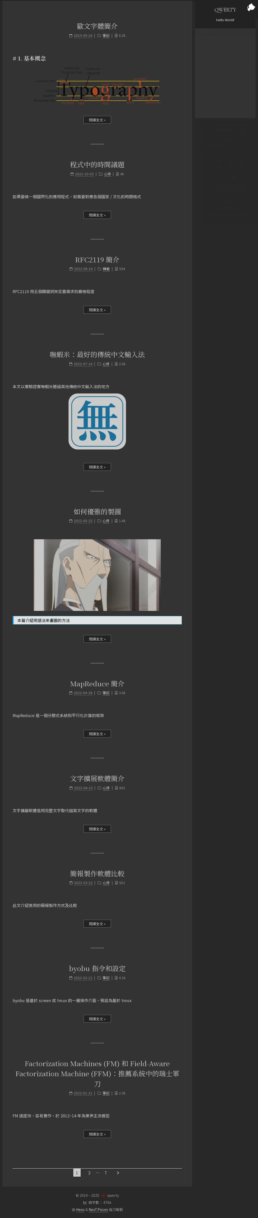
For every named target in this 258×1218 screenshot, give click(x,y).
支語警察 (209, 91)
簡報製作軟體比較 (97, 873)
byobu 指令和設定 (97, 968)
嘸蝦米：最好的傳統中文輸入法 (97, 354)
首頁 (206, 36)
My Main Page (225, 207)
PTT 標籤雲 (211, 82)
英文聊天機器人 (214, 100)
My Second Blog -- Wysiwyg (225, 214)
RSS (206, 64)
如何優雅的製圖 (97, 511)
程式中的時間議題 (97, 164)
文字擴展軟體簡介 (97, 778)
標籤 (225, 73)
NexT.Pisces (98, 1209)
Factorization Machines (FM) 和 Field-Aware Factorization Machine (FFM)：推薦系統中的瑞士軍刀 (97, 1073)
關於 (206, 54)
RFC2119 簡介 (97, 259)
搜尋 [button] (206, 109)
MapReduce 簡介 (97, 683)
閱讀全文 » (97, 119)
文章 (225, 45)
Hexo (80, 1209)
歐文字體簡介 (97, 26)
